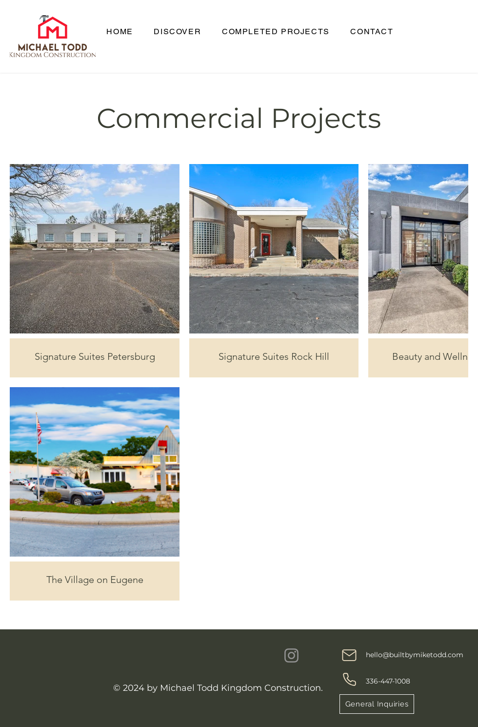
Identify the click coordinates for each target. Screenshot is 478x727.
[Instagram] (291, 655)
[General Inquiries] (376, 704)
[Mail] (349, 655)
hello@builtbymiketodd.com (414, 654)
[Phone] (349, 679)
